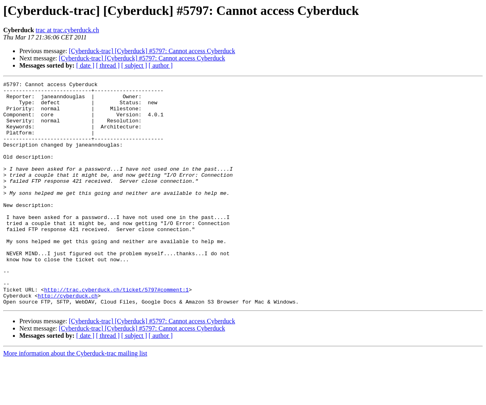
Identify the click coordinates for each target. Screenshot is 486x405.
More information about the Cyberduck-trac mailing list (75, 398)
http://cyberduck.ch (68, 339)
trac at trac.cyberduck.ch (67, 30)
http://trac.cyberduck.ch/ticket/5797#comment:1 (116, 331)
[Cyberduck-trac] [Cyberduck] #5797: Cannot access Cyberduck (152, 51)
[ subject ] (134, 65)
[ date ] (85, 65)
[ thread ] (108, 65)
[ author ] (161, 65)
